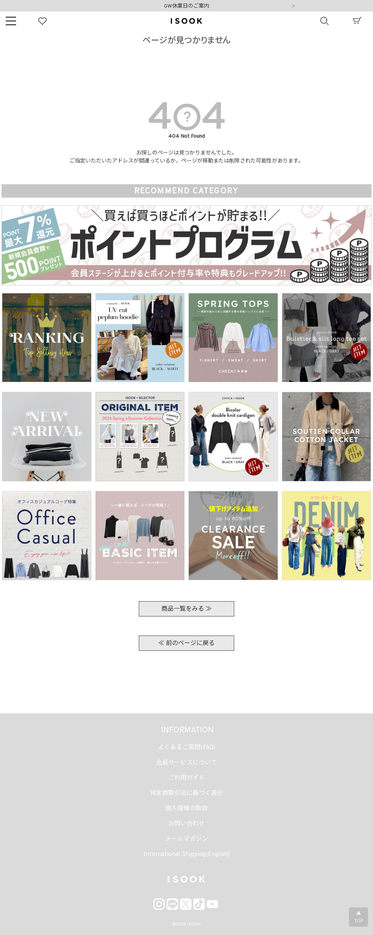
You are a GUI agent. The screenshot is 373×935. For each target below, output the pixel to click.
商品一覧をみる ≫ (186, 609)
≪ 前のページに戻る (186, 643)
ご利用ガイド (186, 778)
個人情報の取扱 (186, 809)
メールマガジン (186, 839)
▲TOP (358, 917)
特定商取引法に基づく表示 (186, 793)
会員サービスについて (186, 763)
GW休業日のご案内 (186, 6)
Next (293, 6)
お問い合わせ (186, 824)
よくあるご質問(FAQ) (186, 748)
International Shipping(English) (187, 854)
